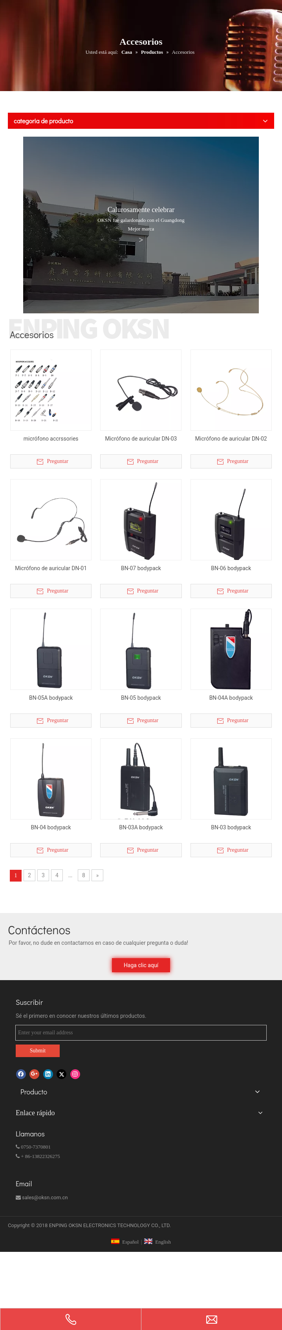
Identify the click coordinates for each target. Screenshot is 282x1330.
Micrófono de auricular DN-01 (51, 568)
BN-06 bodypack (231, 568)
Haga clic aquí (141, 965)
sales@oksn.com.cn (42, 1197)
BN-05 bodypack (141, 698)
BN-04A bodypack (231, 698)
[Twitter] (61, 1074)
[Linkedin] (48, 1074)
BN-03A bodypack (141, 827)
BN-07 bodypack (141, 568)
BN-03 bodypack (231, 827)
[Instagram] (75, 1074)
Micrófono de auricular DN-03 (141, 438)
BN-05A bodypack (51, 698)
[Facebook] (21, 1074)
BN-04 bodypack (51, 827)
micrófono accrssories (51, 438)
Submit (38, 1051)
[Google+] (34, 1074)
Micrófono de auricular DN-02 (231, 438)
